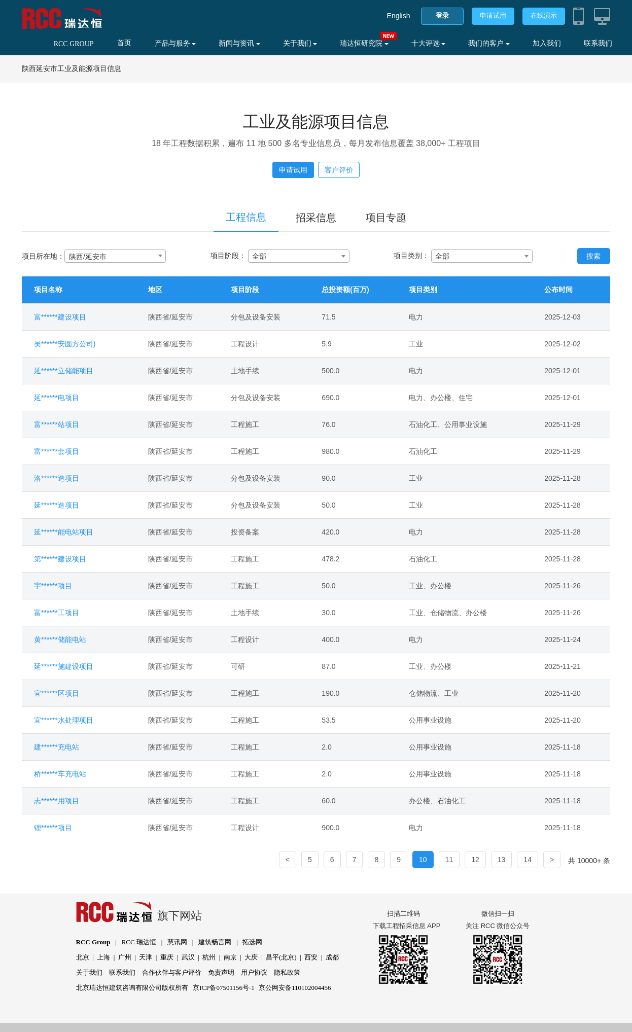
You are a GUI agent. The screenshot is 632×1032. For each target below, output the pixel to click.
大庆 (251, 957)
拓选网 (252, 942)
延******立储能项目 (63, 371)
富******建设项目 (60, 317)
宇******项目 (53, 586)
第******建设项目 (60, 559)
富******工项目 (56, 613)
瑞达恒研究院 (364, 43)
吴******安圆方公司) (64, 344)
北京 (82, 957)
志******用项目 (56, 801)
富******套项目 (56, 451)
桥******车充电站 (60, 774)
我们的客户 (489, 43)
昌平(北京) (281, 957)
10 (423, 860)
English (398, 16)
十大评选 (428, 43)
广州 (124, 957)
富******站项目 (56, 424)
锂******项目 (53, 828)
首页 (124, 43)
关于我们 (300, 43)
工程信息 (246, 217)
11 (449, 860)
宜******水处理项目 (63, 720)
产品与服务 (175, 43)
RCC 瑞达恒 (139, 942)
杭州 (209, 957)
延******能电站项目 (63, 532)
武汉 (188, 957)
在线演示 (544, 15)
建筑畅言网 (214, 942)
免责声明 (221, 972)
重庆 (166, 957)
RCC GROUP (74, 44)
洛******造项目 (56, 478)
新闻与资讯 (239, 43)
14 (527, 860)
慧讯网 (177, 942)
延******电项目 (56, 398)
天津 (145, 957)
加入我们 (547, 43)
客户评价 (339, 170)
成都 (332, 957)
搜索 (593, 256)
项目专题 (386, 217)
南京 (230, 957)
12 (475, 860)
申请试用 (493, 15)
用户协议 (254, 972)
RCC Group (93, 942)
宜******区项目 (56, 693)
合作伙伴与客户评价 (171, 972)
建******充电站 (56, 747)
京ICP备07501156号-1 (224, 987)
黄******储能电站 (60, 639)
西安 (311, 957)
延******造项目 (56, 505)
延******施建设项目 (63, 666)
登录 (442, 15)
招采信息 (316, 217)
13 (502, 860)
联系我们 (598, 43)
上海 (103, 957)
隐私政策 (287, 972)
